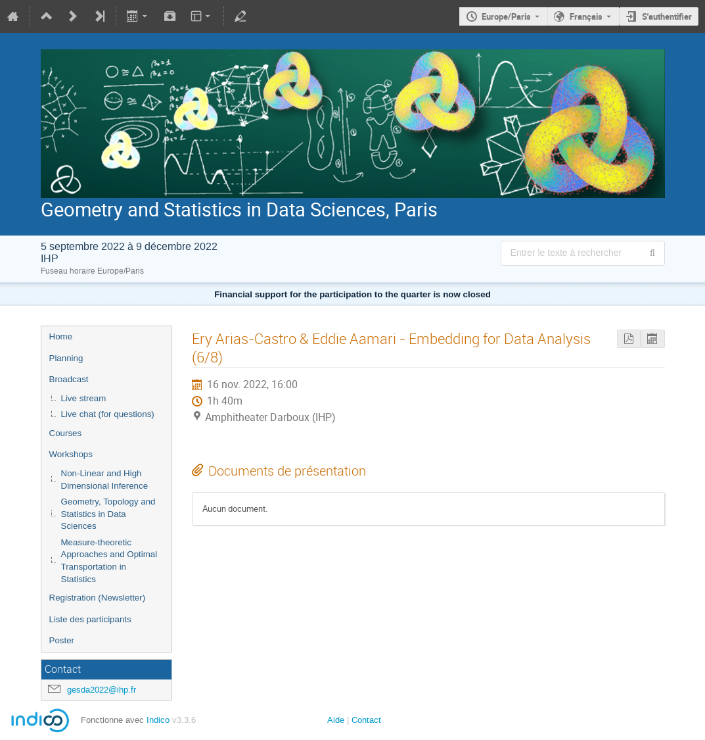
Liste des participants (90, 619)
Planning (66, 358)
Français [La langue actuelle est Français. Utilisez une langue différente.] (586, 16)
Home (61, 336)
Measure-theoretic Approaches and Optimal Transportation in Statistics (109, 560)
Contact (366, 720)
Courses (65, 433)
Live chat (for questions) (107, 414)
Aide (335, 720)
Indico (158, 720)
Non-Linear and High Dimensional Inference (104, 479)
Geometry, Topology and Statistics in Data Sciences (108, 514)
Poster (62, 640)
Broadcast (69, 379)
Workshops (71, 454)
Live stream (83, 398)
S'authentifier (667, 16)
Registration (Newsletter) (97, 598)
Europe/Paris (506, 16)
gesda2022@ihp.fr (101, 689)
